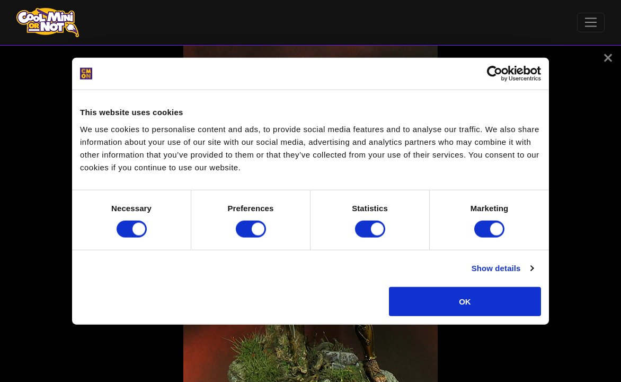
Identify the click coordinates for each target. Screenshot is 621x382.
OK (465, 301)
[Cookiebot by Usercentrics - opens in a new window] (494, 74)
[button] (608, 58)
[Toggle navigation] (591, 23)
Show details (496, 268)
